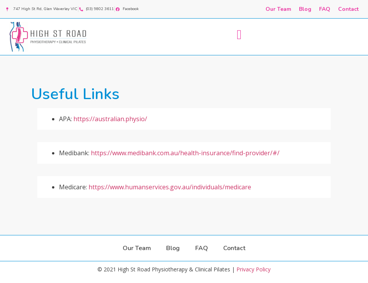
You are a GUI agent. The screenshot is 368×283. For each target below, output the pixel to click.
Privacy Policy (253, 269)
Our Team (278, 9)
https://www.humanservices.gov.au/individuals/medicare (170, 187)
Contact (348, 9)
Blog (305, 9)
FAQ (324, 9)
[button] (239, 35)
